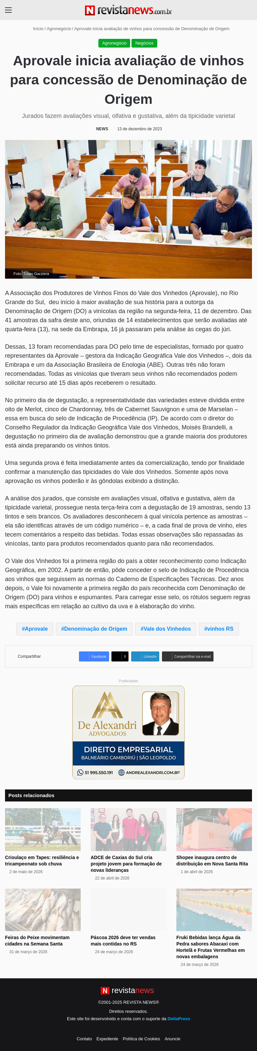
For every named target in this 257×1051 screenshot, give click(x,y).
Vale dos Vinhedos (167, 629)
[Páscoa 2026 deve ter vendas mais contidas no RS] (128, 910)
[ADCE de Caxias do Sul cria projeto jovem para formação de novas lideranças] (128, 829)
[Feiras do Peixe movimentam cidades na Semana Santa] (43, 910)
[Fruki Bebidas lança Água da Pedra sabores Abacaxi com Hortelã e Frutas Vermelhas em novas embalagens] (214, 910)
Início (35, 28)
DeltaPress (179, 1018)
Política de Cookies (141, 1038)
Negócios (144, 43)
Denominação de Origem (95, 629)
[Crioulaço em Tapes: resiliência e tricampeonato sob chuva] (43, 829)
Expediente (107, 1038)
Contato (84, 1038)
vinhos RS (220, 629)
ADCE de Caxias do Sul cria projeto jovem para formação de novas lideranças (126, 864)
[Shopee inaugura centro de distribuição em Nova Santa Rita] (214, 829)
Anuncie (172, 1038)
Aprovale (36, 629)
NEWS (102, 129)
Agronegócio (59, 28)
